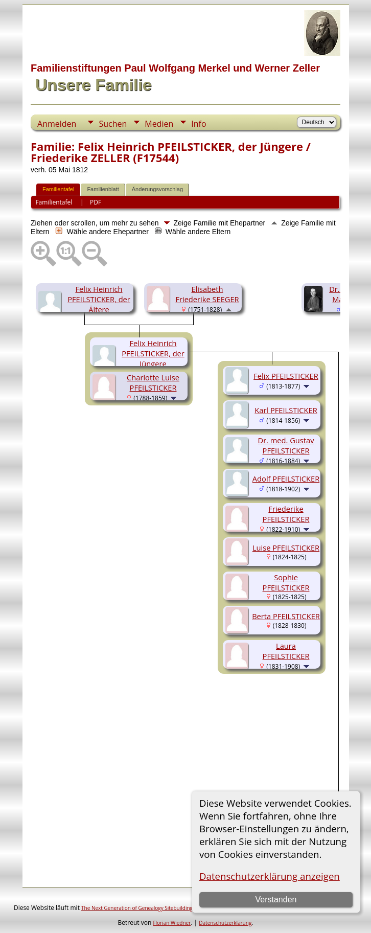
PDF (95, 202)
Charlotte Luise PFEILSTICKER (153, 382)
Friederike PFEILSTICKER (286, 514)
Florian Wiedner (172, 922)
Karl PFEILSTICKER (285, 410)
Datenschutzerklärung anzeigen (269, 876)
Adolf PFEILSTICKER (285, 478)
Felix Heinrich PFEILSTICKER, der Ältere (98, 299)
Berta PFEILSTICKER (286, 616)
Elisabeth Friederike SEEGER (207, 294)
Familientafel (58, 189)
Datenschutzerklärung (225, 922)
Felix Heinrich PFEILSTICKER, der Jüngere (153, 353)
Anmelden (56, 123)
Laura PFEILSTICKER (286, 651)
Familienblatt (103, 189)
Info (198, 123)
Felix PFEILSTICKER (285, 376)
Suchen (113, 123)
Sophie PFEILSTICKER (286, 582)
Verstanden (276, 899)
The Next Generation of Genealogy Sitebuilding (137, 908)
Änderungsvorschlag (157, 189)
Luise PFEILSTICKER (285, 547)
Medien (159, 123)
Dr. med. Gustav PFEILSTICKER (286, 445)
